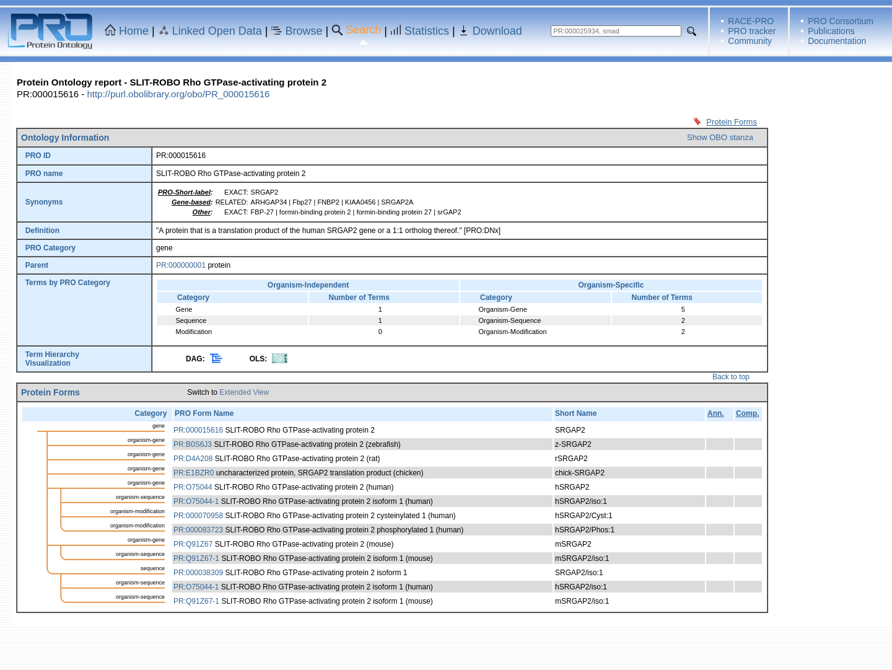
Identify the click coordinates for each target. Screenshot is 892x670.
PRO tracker (752, 31)
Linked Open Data (217, 31)
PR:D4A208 (192, 458)
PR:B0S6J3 (192, 444)
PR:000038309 (198, 572)
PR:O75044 (192, 487)
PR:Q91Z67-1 (196, 558)
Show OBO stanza (720, 137)
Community (750, 41)
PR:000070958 (198, 515)
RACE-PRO (751, 21)
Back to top (731, 376)
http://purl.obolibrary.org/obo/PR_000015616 (178, 94)
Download (497, 31)
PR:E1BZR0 (193, 473)
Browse (304, 31)
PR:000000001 (181, 265)
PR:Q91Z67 (192, 544)
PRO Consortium (840, 21)
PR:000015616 (198, 430)
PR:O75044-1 (196, 501)
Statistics (426, 31)
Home (134, 31)
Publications (831, 31)
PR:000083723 (198, 530)
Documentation (837, 41)
